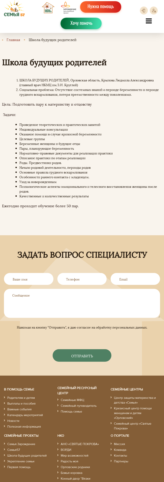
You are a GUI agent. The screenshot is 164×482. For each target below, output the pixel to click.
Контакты (120, 456)
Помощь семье (71, 412)
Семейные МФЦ (72, 400)
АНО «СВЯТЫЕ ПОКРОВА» (80, 444)
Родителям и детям (21, 398)
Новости (13, 421)
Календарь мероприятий (25, 415)
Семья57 (13, 450)
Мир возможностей (74, 456)
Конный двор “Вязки (75, 479)
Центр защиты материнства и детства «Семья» (135, 400)
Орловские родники (75, 467)
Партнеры (121, 461)
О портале (120, 436)
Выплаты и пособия (21, 404)
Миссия (119, 444)
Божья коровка (71, 473)
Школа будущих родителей (27, 456)
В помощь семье (19, 389)
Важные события (19, 409)
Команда (120, 450)
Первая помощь (18, 467)
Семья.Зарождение (21, 444)
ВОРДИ (66, 450)
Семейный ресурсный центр (77, 390)
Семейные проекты (21, 436)
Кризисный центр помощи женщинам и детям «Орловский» (133, 413)
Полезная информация (24, 427)
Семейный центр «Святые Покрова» (132, 426)
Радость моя (69, 461)
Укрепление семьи (20, 461)
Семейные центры (127, 389)
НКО (60, 436)
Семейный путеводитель (79, 406)
